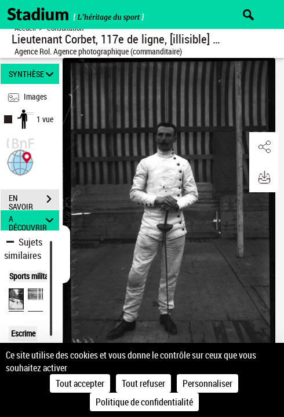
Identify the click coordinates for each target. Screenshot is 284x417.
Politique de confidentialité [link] (144, 402)
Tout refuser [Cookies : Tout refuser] (143, 383)
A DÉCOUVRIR (33, 220)
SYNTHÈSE (33, 74)
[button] (20, 161)
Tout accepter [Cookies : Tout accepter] (80, 383)
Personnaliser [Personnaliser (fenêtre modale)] (207, 383)
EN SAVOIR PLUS (34, 200)
